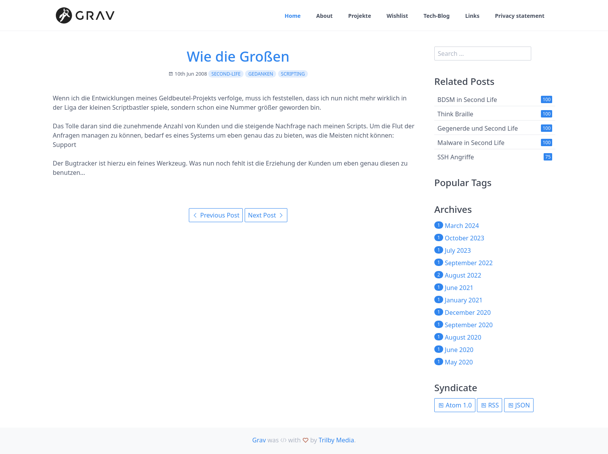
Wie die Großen (238, 56)
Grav (259, 440)
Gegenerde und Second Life (477, 128)
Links (472, 15)
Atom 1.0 (455, 405)
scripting (293, 74)
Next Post (266, 215)
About (324, 15)
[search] (482, 53)
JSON (519, 405)
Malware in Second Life (470, 142)
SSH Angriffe (455, 157)
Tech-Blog (436, 15)
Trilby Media (336, 440)
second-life (225, 74)
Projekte (359, 15)
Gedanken (260, 74)
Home (293, 15)
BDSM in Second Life (467, 99)
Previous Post (215, 215)
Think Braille (455, 114)
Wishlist (397, 15)
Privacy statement (519, 15)
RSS (489, 405)
